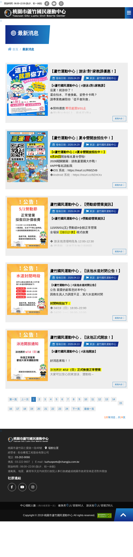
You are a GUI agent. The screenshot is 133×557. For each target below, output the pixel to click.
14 (113, 399)
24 (66, 408)
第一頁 (13, 399)
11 (92, 399)
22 (52, 408)
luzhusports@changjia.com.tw (62, 461)
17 (17, 408)
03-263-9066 (22, 457)
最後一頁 (89, 408)
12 (99, 399)
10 (85, 399)
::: (1, 1)
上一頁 (25, 399)
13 (106, 399)
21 (45, 408)
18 (24, 408)
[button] (123, 514)
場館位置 (51, 447)
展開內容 (119, 118)
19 (31, 408)
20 (38, 408)
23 (59, 408)
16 (10, 408)
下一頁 (76, 408)
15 (120, 403)
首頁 (13, 49)
